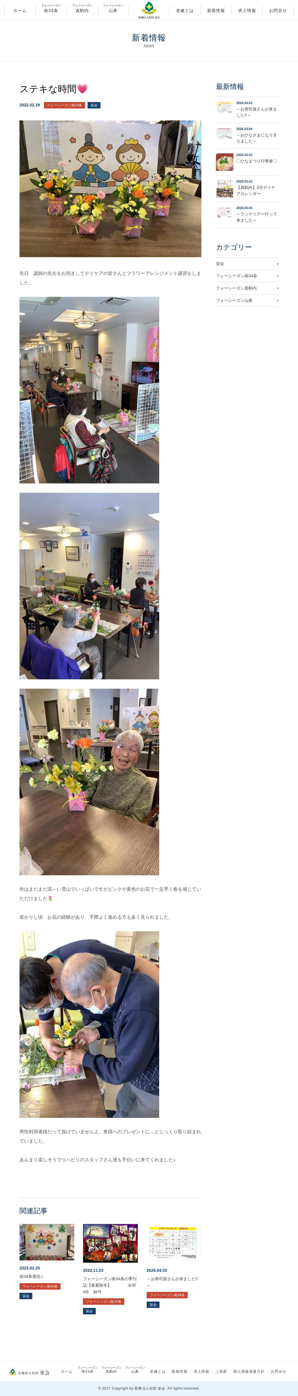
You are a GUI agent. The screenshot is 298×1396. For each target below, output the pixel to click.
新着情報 (216, 10)
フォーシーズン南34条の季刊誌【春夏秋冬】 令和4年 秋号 (109, 1285)
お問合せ (278, 10)
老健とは (185, 10)
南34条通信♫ (31, 1276)
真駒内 (82, 9)
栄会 (94, 105)
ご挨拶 (221, 1371)
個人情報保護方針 (249, 1371)
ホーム (20, 10)
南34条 (51, 9)
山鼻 (113, 9)
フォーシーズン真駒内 (236, 288)
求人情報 (247, 10)
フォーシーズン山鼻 (234, 300)
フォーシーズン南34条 (64, 105)
